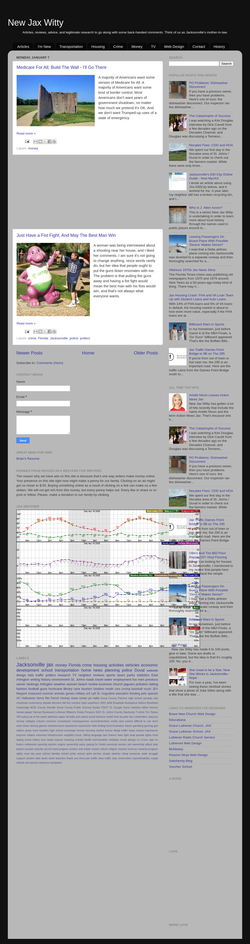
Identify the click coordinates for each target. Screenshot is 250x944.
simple (106, 753)
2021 (103, 702)
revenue (132, 748)
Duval (140, 670)
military (80, 693)
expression (84, 725)
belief (110, 716)
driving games (38, 725)
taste (51, 758)
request (122, 748)
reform (104, 748)
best (116, 716)
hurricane (55, 689)
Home (88, 352)
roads (90, 679)
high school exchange (63, 730)
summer (47, 693)
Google (118, 707)
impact (140, 730)
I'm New (44, 46)
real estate (84, 748)
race (77, 689)
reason (96, 748)
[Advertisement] (87, 191)
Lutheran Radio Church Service (192, 737)
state (144, 753)
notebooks (30, 744)
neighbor (84, 675)
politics (85, 338)
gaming (148, 725)
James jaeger (24, 712)
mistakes (114, 739)
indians (31, 735)
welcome (44, 762)
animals (59, 693)
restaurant (35, 693)
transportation (67, 670)
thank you (72, 758)
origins (61, 744)
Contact (199, 46)
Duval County (109, 698)
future (128, 725)
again (62, 716)
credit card (117, 721)
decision (57, 702)
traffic (40, 675)
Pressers (89, 712)
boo (131, 716)
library (68, 689)
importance (151, 730)
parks (131, 675)
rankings (32, 684)
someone (134, 753)
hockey (65, 698)
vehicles (132, 665)
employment (122, 679)
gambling (138, 725)
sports (110, 675)
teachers (60, 758)
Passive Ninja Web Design (188, 755)
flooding (135, 693)
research (64, 675)
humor (109, 730)
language (96, 735)
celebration (141, 716)
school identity (51, 753)
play (155, 744)
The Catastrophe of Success (209, 116)
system (30, 758)
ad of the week (38, 716)
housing (100, 665)
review (93, 684)
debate (47, 702)
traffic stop (111, 758)
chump (20, 721)
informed (41, 735)
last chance (110, 735)
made (50, 739)
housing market (95, 730)
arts (78, 716)
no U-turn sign (145, 739)
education (122, 693)
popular (39, 748)
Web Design (174, 46)
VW (18, 716)
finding (102, 725)
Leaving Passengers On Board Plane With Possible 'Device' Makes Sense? (208, 240)
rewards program (148, 748)
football (33, 689)
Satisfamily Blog (180, 761)
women (72, 684)
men (141, 679)
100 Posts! (179, 645)
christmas (22, 702)
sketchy (116, 753)
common (51, 721)
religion (113, 748)
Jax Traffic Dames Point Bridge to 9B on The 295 (207, 351)
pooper (30, 748)
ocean (83, 698)
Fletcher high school (130, 698)
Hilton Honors (150, 707)
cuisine (129, 721)
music (147, 689)
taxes (121, 675)
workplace (56, 762)
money (33, 148)
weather (60, 684)
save (38, 753)
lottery (36, 739)
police (74, 338)
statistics (143, 675)
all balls (70, 716)
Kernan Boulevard (43, 712)
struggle (153, 753)
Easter (96, 707)
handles (44, 730)
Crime (118, 46)
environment (61, 679)
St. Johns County (112, 712)
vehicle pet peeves (27, 762)
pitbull (148, 744)
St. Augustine (106, 693)
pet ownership (136, 744)
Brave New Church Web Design (192, 714)
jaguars (129, 684)
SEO (98, 712)
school (47, 670)
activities (116, 665)
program (64, 748)
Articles (23, 46)
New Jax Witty (35, 23)
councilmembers (100, 721)
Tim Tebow (151, 712)
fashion (21, 689)
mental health (83, 739)
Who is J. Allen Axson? (205, 207)
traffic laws (97, 758)
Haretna (136, 707)
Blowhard (152, 702)
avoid (92, 716)
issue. (78, 735)
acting (25, 716)
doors (26, 725)
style (84, 702)
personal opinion (116, 744)
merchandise (99, 739)
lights (148, 735)
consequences (80, 721)
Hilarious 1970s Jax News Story (192, 270)
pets (144, 693)
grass (28, 730)
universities (124, 758)
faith (94, 725)
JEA (155, 689)
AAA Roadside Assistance (122, 702)
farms (40, 698)
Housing (98, 46)
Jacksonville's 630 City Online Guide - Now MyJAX (210, 176)
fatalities (99, 689)
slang (125, 753)
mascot (58, 739)
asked (84, 716)
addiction (52, 716)
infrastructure (55, 735)
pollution (142, 684)
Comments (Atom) (50, 363)
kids (31, 675)
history (46, 679)
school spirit (84, 753)
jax (50, 665)
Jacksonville (59, 338)
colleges (30, 721)
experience (71, 725)
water (108, 679)
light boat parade (134, 735)
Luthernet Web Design (185, 743)
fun (134, 679)
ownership (72, 744)
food (109, 725)
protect (74, 748)
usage (154, 758)
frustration (118, 725)
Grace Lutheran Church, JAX (190, 725)
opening (42, 744)
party (82, 744)
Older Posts (146, 352)
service (97, 753)
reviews (98, 675)
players (20, 748)
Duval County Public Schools (74, 707)
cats (155, 698)
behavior (101, 716)
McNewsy (176, 749)
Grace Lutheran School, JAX (190, 731)
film (47, 698)
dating (153, 684)
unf (88, 693)
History (219, 46)
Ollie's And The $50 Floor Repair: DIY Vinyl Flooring (208, 555)
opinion (52, 744)
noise (74, 698)
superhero (93, 702)
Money (137, 46)
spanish (153, 693)
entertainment (56, 725)
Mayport (21, 693)
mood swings (128, 739)
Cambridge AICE (26, 707)
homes (80, 730)
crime (32, 338)
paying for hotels (96, 744)
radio (96, 698)
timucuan (84, 758)
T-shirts (140, 712)
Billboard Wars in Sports (206, 324)
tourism (86, 689)
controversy (35, 702)
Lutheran (60, 712)
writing (35, 679)
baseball (136, 689)
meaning (69, 739)
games (70, 693)
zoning (126, 689)
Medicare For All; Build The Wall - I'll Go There (61, 67)
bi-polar (124, 716)
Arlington (46, 684)
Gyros (126, 707)
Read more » (26, 133)
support (20, 758)
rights (19, 753)
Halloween (29, 698)
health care (112, 689)
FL (111, 707)
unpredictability (141, 758)
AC (18, 698)
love (43, 739)
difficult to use (142, 721)
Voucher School (180, 766)
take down (41, 758)
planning (112, 670)
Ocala (80, 712)
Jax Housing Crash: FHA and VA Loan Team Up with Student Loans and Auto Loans (201, 297)
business (105, 684)
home (86, 670)
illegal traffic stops (124, 730)
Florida (43, 338)
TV (153, 46)
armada (147, 698)
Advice (142, 702)
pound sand (51, 748)
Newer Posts (29, 352)
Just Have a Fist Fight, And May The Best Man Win (66, 235)
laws (120, 735)
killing (86, 735)
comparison (64, 721)
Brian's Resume (28, 458)
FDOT (104, 707)
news (98, 670)
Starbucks (129, 712)
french (55, 698)
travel (99, 679)
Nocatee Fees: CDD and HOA (211, 145)
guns (43, 689)
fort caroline (74, 702)
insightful (69, 735)
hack (35, 730)
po (90, 698)
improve (21, 735)
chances (153, 716)
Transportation (71, 46)
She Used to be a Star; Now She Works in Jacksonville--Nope (209, 674)
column (40, 721)
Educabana (177, 720)
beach (82, 684)
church (118, 684)
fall (64, 702)
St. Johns (78, 679)
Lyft (93, 693)
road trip (29, 753)
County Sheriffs (46, 707)
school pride (68, 753)
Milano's (71, 712)
